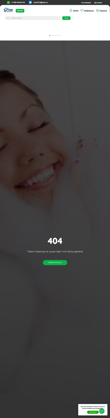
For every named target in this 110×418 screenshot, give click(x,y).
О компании (86, 3)
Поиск (66, 18)
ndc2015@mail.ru (41, 2)
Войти (76, 11)
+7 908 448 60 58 (18, 2)
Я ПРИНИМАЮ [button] (93, 412)
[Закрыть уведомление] (106, 405)
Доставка (98, 3)
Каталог (20, 11)
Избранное (89, 11)
